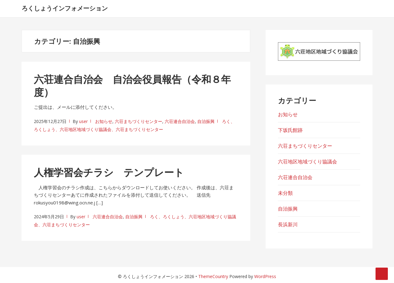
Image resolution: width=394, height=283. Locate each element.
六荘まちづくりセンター (138, 121)
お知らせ (103, 121)
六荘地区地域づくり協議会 (307, 161)
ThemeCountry (213, 276)
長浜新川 (288, 224)
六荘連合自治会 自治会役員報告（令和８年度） (132, 85)
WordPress (265, 276)
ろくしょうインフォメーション (65, 8)
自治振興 (206, 121)
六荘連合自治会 (180, 121)
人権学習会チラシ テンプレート (109, 172)
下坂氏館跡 (290, 130)
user (83, 121)
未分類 (285, 193)
